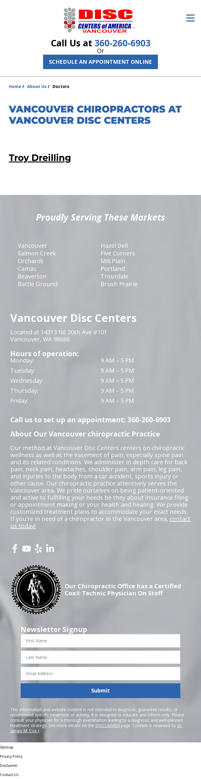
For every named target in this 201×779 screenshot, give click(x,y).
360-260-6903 (122, 43)
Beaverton (32, 276)
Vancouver (32, 246)
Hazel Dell (114, 246)
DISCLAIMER (107, 725)
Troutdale (114, 276)
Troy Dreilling (40, 157)
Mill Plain (113, 261)
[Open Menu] (190, 18)
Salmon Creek (37, 253)
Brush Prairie (119, 284)
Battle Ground (38, 284)
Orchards (31, 261)
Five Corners (118, 253)
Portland (113, 269)
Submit (100, 690)
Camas (27, 269)
